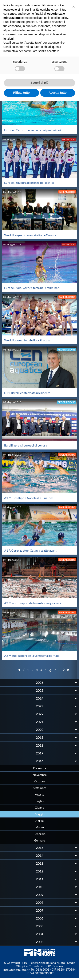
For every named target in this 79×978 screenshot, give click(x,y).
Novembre (40, 774)
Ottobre (39, 781)
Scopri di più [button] (39, 82)
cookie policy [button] (59, 17)
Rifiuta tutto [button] (21, 92)
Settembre (39, 788)
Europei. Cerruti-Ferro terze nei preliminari (32, 130)
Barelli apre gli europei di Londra (25, 445)
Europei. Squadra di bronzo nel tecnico (29, 182)
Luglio (40, 801)
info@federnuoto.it (15, 969)
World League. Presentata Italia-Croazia (30, 235)
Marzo (39, 827)
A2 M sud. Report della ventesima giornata (31, 655)
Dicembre (39, 768)
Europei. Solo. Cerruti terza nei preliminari (32, 287)
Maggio (39, 814)
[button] (73, 6)
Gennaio (39, 840)
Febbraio (40, 834)
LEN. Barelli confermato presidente (27, 393)
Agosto (39, 794)
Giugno (39, 807)
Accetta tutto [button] (57, 92)
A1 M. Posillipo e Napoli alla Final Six (28, 498)
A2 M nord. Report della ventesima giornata (32, 603)
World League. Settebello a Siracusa (27, 340)
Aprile (39, 820)
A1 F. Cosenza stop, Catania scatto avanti (30, 550)
